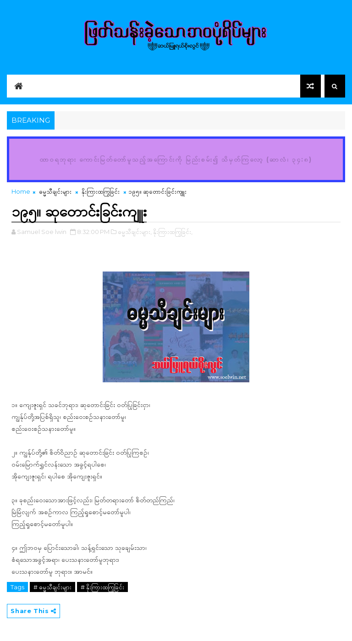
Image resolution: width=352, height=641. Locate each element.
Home (20, 191)
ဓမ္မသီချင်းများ (55, 191)
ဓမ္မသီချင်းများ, (135, 231)
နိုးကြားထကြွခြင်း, (172, 231)
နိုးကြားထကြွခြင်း (101, 191)
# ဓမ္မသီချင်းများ (52, 587)
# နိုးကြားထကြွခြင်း (102, 587)
